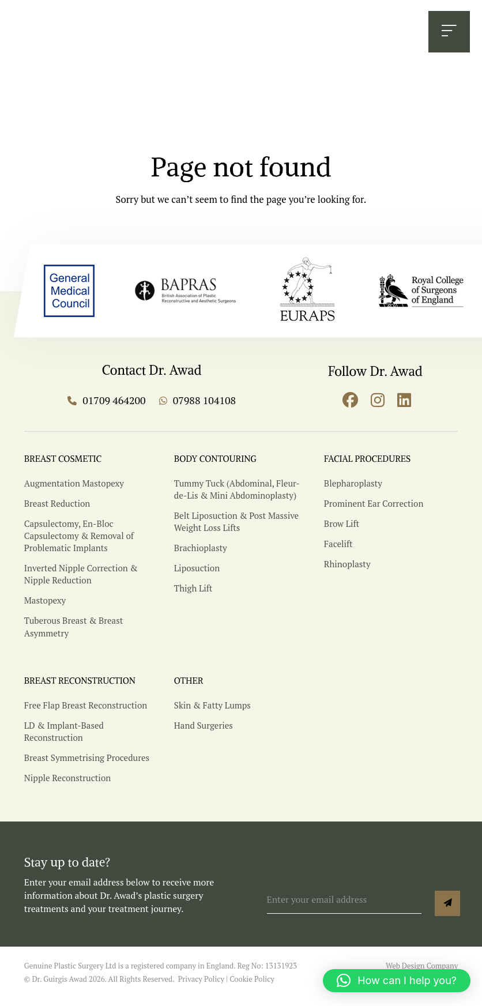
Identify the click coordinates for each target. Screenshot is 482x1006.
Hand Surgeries (203, 732)
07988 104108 (241, 33)
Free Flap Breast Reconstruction (84, 712)
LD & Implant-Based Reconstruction (63, 738)
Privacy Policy (201, 986)
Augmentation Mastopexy (73, 488)
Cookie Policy (251, 986)
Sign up (447, 910)
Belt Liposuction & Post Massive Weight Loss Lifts (235, 525)
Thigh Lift (193, 591)
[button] (396, 980)
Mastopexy (44, 603)
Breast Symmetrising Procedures (85, 764)
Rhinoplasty (347, 567)
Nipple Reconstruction (67, 784)
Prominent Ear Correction (372, 507)
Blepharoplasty (352, 488)
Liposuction (196, 571)
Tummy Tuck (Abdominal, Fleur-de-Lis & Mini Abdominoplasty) (236, 494)
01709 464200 (155, 33)
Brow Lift (341, 527)
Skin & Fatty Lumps (212, 712)
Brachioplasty (200, 551)
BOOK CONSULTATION (347, 33)
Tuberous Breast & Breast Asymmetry (72, 629)
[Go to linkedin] (404, 400)
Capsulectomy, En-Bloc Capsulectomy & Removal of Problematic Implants (78, 539)
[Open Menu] (448, 33)
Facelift (338, 547)
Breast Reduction (56, 507)
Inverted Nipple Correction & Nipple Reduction (79, 577)
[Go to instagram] (378, 400)
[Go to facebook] (350, 400)
